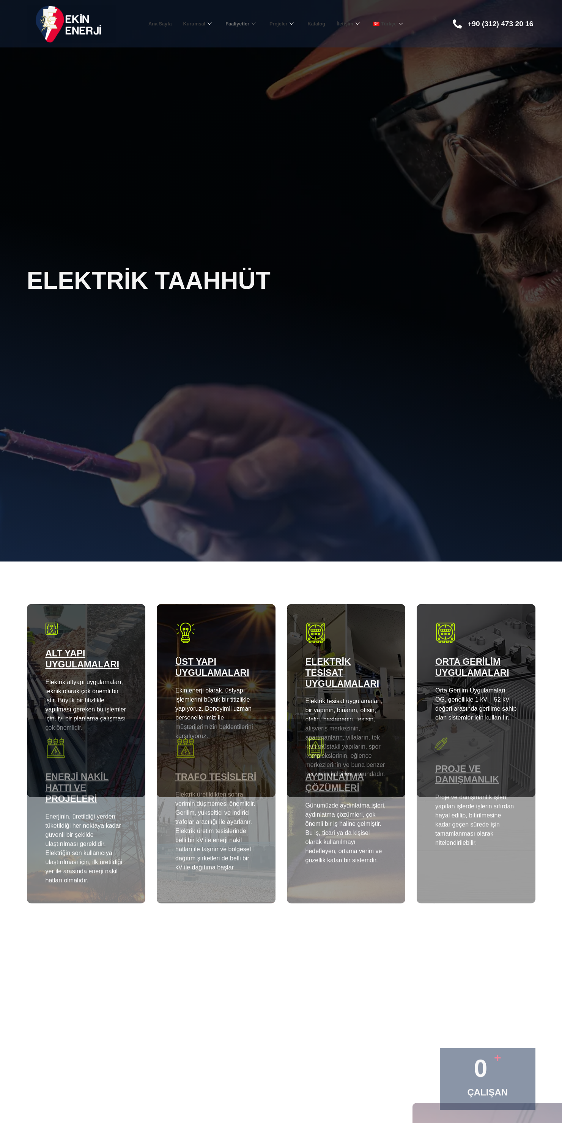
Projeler (283, 24)
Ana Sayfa (150, 24)
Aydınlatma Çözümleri (334, 700)
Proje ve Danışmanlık (467, 692)
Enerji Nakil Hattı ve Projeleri (77, 706)
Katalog (321, 24)
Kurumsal (191, 24)
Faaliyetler (238, 24)
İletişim (356, 24)
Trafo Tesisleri (215, 695)
